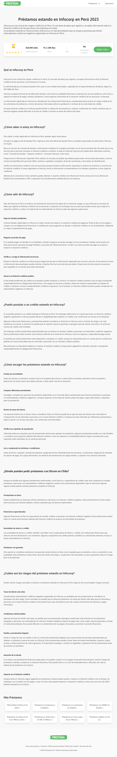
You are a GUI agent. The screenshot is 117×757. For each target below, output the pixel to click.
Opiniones (109, 3)
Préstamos (93, 3)
